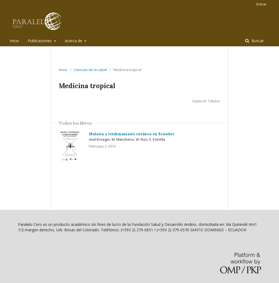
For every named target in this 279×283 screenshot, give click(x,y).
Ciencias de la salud (90, 69)
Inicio (14, 40)
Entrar (261, 4)
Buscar (257, 40)
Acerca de (74, 40)
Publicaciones (40, 40)
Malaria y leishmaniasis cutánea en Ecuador (131, 133)
